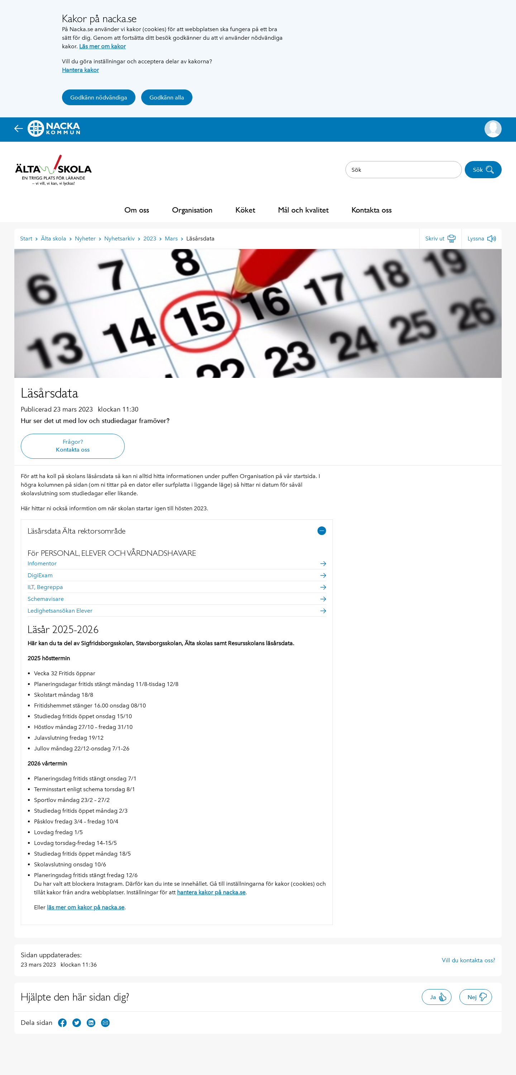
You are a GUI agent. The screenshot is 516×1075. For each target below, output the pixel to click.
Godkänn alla (166, 97)
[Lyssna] (482, 239)
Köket (245, 209)
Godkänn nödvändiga (98, 97)
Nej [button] (477, 997)
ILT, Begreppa (177, 587)
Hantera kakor (80, 70)
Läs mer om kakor (102, 46)
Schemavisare (177, 598)
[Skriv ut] (441, 239)
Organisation (192, 209)
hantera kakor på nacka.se (211, 892)
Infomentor (177, 563)
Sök (483, 169)
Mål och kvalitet (303, 209)
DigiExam (177, 575)
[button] (493, 128)
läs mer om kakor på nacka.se (85, 907)
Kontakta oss (372, 209)
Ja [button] (438, 997)
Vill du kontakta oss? (468, 960)
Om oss (136, 209)
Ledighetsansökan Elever (177, 610)
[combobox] (403, 169)
